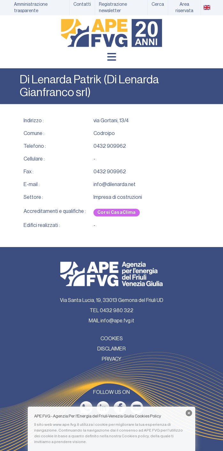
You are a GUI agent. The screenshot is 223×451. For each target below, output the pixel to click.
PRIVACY (111, 359)
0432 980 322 (116, 310)
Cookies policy (135, 436)
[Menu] (111, 56)
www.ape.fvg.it (66, 424)
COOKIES (111, 338)
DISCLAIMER (111, 348)
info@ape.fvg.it (117, 320)
